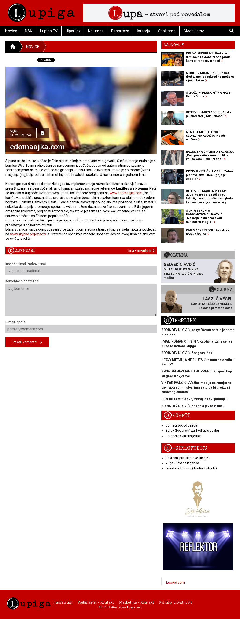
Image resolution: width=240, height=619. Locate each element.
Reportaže (120, 31)
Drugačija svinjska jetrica (184, 436)
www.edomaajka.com (126, 193)
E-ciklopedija (186, 448)
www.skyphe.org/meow (28, 234)
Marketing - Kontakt (136, 602)
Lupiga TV (49, 31)
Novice (11, 31)
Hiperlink (72, 31)
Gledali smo (193, 31)
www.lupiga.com (130, 607)
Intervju (143, 31)
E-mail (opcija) (81, 326)
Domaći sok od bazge (181, 425)
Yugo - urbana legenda (182, 463)
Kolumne (95, 31)
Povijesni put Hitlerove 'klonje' (187, 458)
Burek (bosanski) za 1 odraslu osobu (192, 430)
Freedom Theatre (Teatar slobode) (191, 468)
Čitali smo (167, 31)
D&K (28, 31)
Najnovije (174, 45)
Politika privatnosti (175, 602)
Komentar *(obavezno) (81, 297)
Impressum (63, 602)
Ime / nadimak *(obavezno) (81, 268)
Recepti (177, 415)
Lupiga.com (175, 582)
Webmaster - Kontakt (96, 602)
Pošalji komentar (27, 342)
